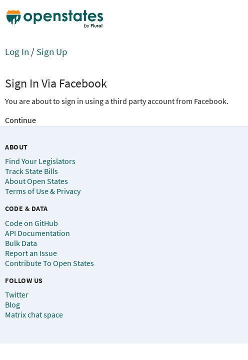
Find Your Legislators (40, 161)
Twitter (16, 295)
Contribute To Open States (49, 263)
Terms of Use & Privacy (42, 191)
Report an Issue (31, 253)
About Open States (36, 181)
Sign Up (52, 52)
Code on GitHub (31, 223)
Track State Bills (31, 171)
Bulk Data (21, 243)
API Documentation (37, 233)
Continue (20, 120)
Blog (12, 305)
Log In (17, 52)
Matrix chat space (34, 315)
